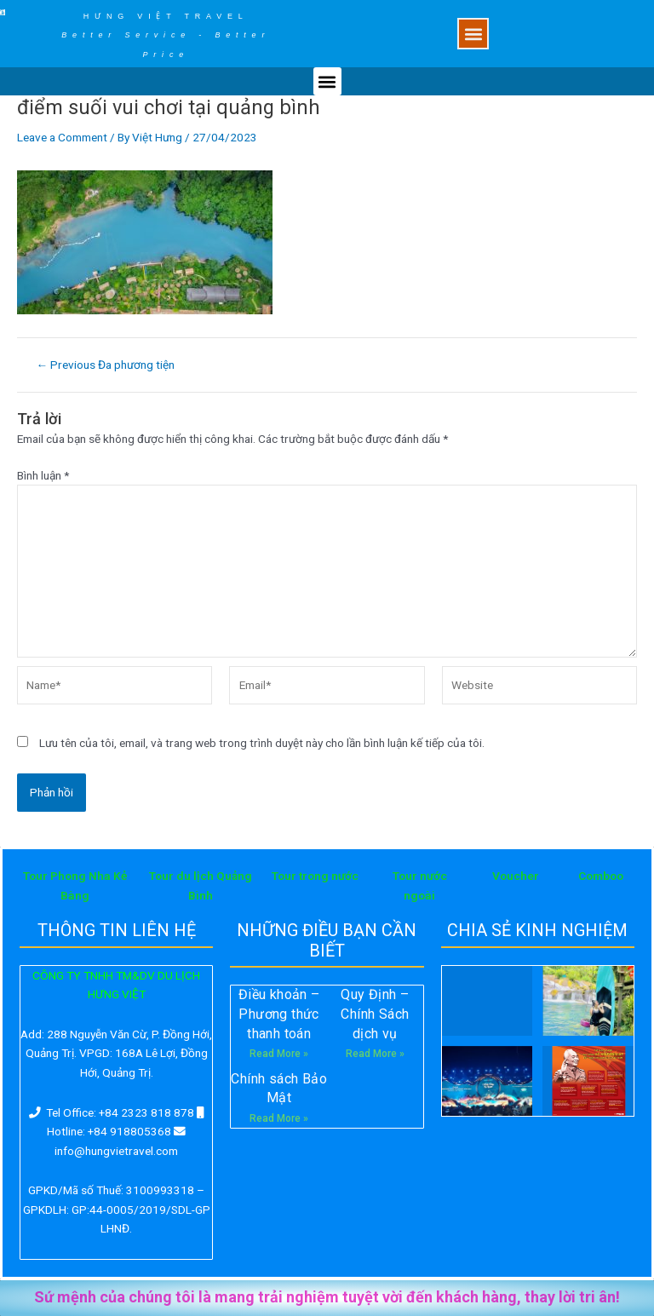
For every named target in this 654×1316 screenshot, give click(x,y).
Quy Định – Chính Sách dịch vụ (375, 1013)
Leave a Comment (62, 137)
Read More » (279, 1054)
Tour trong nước (315, 875)
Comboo (600, 875)
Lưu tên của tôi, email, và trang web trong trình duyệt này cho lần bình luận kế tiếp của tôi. (262, 743)
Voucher (515, 875)
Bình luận (43, 475)
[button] (473, 33)
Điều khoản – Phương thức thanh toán (279, 1013)
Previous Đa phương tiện (106, 365)
